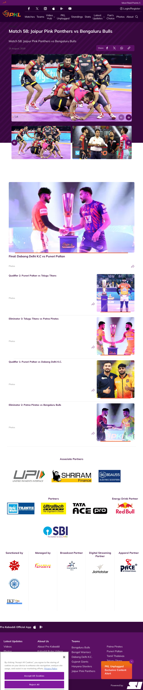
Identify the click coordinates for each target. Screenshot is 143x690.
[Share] (132, 266)
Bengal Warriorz (81, 652)
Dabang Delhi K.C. (82, 657)
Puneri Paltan (114, 651)
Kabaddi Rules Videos (50, 651)
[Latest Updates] (99, 17)
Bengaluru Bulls (81, 647)
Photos (12, 266)
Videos (8, 646)
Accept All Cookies (34, 683)
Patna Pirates (115, 646)
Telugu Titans (114, 660)
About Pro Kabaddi (49, 646)
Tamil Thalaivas (115, 656)
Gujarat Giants (80, 661)
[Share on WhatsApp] (121, 48)
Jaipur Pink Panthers (83, 671)
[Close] (64, 665)
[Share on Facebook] (107, 48)
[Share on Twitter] (114, 48)
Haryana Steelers (82, 666)
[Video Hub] (50, 17)
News (7, 656)
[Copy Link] (129, 48)
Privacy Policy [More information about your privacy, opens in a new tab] (50, 676)
